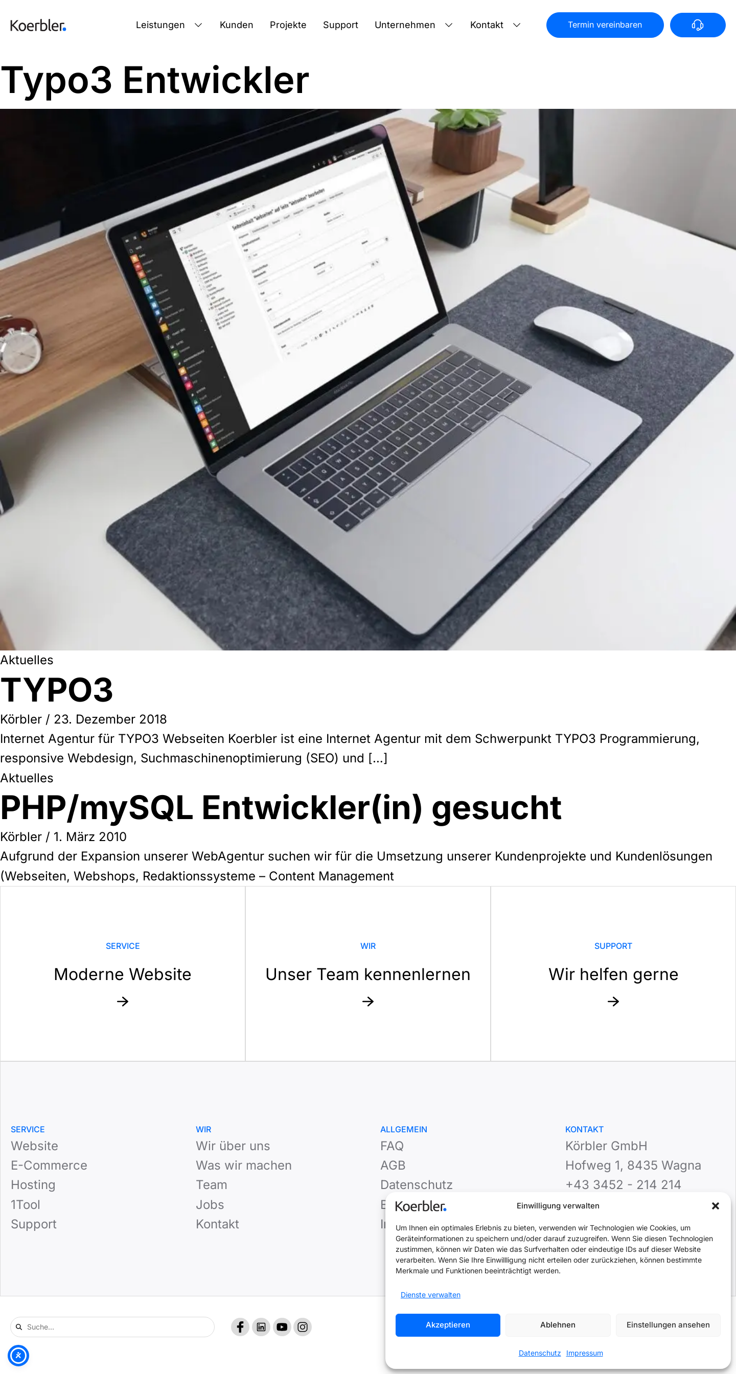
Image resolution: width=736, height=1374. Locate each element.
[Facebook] (240, 1327)
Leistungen (160, 24)
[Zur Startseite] (38, 25)
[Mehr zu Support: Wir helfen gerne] (613, 973)
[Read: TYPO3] (368, 379)
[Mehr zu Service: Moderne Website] (122, 973)
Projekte (288, 24)
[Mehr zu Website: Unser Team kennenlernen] (368, 973)
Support (340, 24)
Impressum (584, 1352)
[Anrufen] (698, 25)
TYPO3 (56, 689)
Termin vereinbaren (605, 24)
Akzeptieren (448, 1325)
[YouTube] (282, 1327)
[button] (715, 1206)
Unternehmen (405, 24)
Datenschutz (540, 1352)
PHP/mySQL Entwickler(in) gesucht (281, 807)
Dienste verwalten (431, 1294)
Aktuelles (27, 660)
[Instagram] (302, 1327)
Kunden (237, 24)
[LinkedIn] (261, 1327)
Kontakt (486, 24)
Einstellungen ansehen (668, 1325)
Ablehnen (558, 1325)
